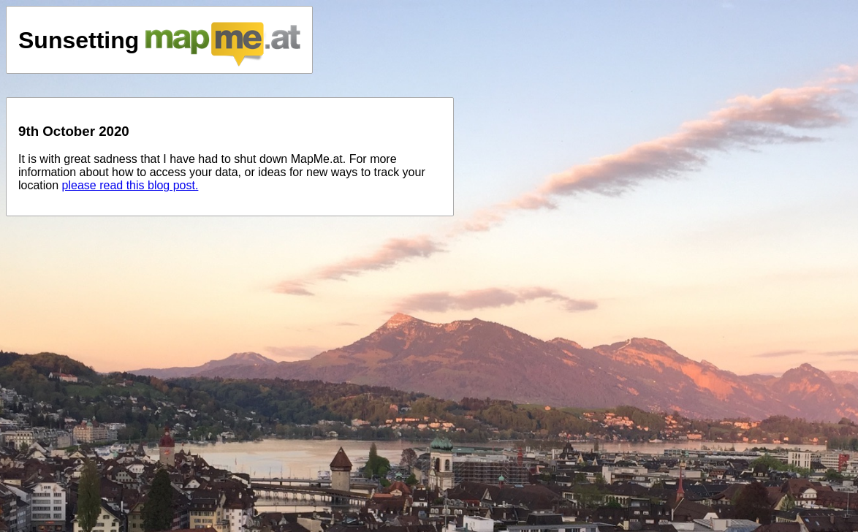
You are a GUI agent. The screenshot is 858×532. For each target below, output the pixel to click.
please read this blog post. (130, 185)
